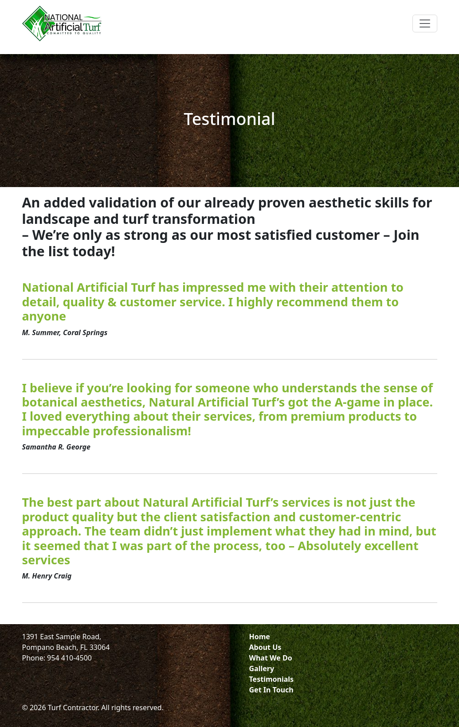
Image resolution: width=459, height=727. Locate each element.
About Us (265, 647)
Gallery (262, 668)
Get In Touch (271, 690)
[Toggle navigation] (424, 23)
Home (259, 636)
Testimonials (271, 679)
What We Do (270, 658)
